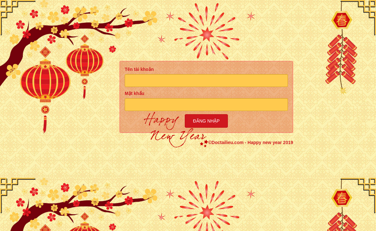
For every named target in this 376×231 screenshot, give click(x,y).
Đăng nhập (206, 121)
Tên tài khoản (139, 69)
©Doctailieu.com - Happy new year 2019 (250, 142)
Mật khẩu (134, 93)
